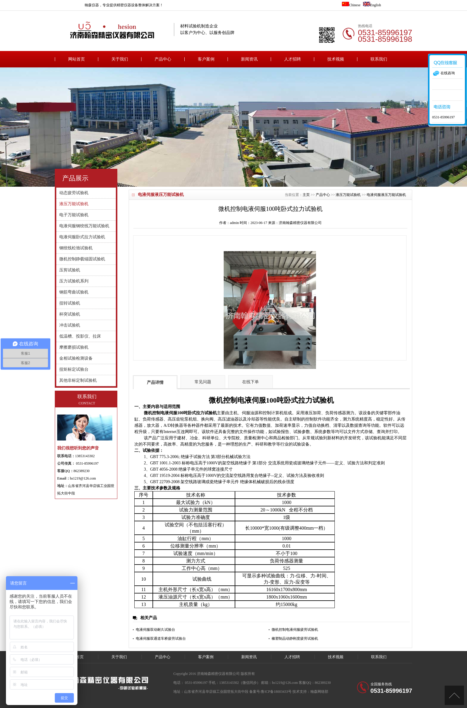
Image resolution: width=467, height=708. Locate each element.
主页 (306, 195)
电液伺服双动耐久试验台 (155, 629)
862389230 (82, 471)
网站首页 (76, 59)
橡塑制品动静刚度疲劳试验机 (295, 638)
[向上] (454, 695)
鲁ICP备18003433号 (276, 692)
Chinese (351, 5)
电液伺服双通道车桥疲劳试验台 (161, 638)
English (372, 5)
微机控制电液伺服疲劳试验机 (295, 629)
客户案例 (206, 59)
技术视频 (335, 59)
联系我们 (379, 59)
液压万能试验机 (348, 195)
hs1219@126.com (83, 478)
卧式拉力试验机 (309, 400)
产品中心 (163, 59)
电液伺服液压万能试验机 (386, 195)
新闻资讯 (249, 59)
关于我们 (119, 59)
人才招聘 (292, 59)
